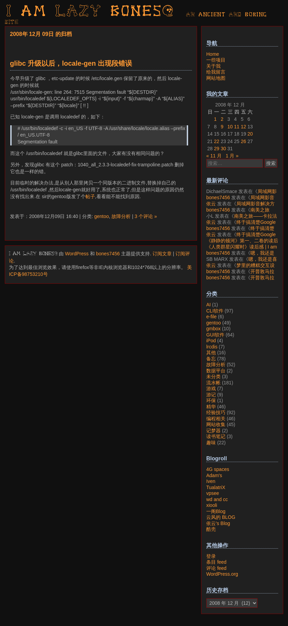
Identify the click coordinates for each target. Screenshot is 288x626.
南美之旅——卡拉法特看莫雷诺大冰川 (238, 213)
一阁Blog (215, 511)
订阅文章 (162, 253)
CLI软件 (214, 311)
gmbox (213, 328)
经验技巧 (215, 412)
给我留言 (215, 72)
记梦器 (213, 430)
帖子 (90, 196)
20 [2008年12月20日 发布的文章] (250, 134)
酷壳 (211, 529)
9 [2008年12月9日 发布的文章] (222, 126)
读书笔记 (215, 436)
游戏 (211, 388)
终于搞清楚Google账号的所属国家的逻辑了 (241, 225)
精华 (211, 406)
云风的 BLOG (220, 517)
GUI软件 (215, 334)
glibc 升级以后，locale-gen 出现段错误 (71, 63)
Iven (210, 481)
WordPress (77, 253)
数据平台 (215, 370)
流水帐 (213, 382)
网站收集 (215, 424)
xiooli (211, 505)
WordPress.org (222, 574)
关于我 (213, 66)
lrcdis (212, 346)
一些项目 (215, 60)
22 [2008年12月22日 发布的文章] (217, 141)
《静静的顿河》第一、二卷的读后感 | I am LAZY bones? (242, 244)
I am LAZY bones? (90, 12)
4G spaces (217, 469)
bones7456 (108, 253)
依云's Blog (218, 523)
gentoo (101, 216)
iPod (211, 340)
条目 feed (216, 562)
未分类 (213, 376)
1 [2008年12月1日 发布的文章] (215, 119)
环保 (211, 400)
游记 (211, 394)
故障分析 (121, 216)
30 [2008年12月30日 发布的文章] (223, 148)
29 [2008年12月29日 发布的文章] (217, 148)
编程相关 (215, 418)
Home (212, 54)
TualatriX (215, 487)
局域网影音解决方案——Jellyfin (241, 194)
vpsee (212, 493)
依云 (211, 203)
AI (208, 304)
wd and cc (217, 499)
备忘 (211, 358)
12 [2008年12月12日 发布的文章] (243, 126)
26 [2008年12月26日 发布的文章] (243, 141)
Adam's (214, 475)
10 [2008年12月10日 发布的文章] (230, 126)
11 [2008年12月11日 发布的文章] (236, 126)
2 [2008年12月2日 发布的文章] (222, 119)
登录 (211, 556)
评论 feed (216, 568)
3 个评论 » (145, 216)
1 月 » (232, 155)
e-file (211, 316)
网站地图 (215, 78)
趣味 (211, 442)
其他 (211, 352)
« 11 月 (214, 155)
